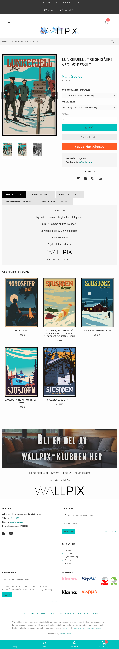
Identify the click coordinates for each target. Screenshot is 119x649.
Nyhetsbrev (84, 616)
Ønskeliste (89, 138)
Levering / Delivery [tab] (39, 195)
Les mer (54, 604)
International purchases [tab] (18, 202)
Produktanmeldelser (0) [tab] (54, 202)
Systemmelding (71, 558)
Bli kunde (69, 555)
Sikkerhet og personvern (62, 616)
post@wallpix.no (16, 524)
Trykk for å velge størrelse (76, 90)
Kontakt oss (70, 565)
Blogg (96, 616)
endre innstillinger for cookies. (87, 630)
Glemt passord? (110, 533)
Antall (65, 114)
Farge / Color (68, 102)
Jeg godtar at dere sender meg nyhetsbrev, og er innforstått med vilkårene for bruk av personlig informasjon (28, 590)
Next (55, 95)
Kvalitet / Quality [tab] (68, 195)
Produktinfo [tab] (12, 195)
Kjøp (89, 128)
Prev (4, 95)
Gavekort (69, 562)
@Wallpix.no (85, 163)
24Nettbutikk (65, 635)
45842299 (14, 520)
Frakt (23, 616)
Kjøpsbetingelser (38, 616)
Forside (68, 552)
